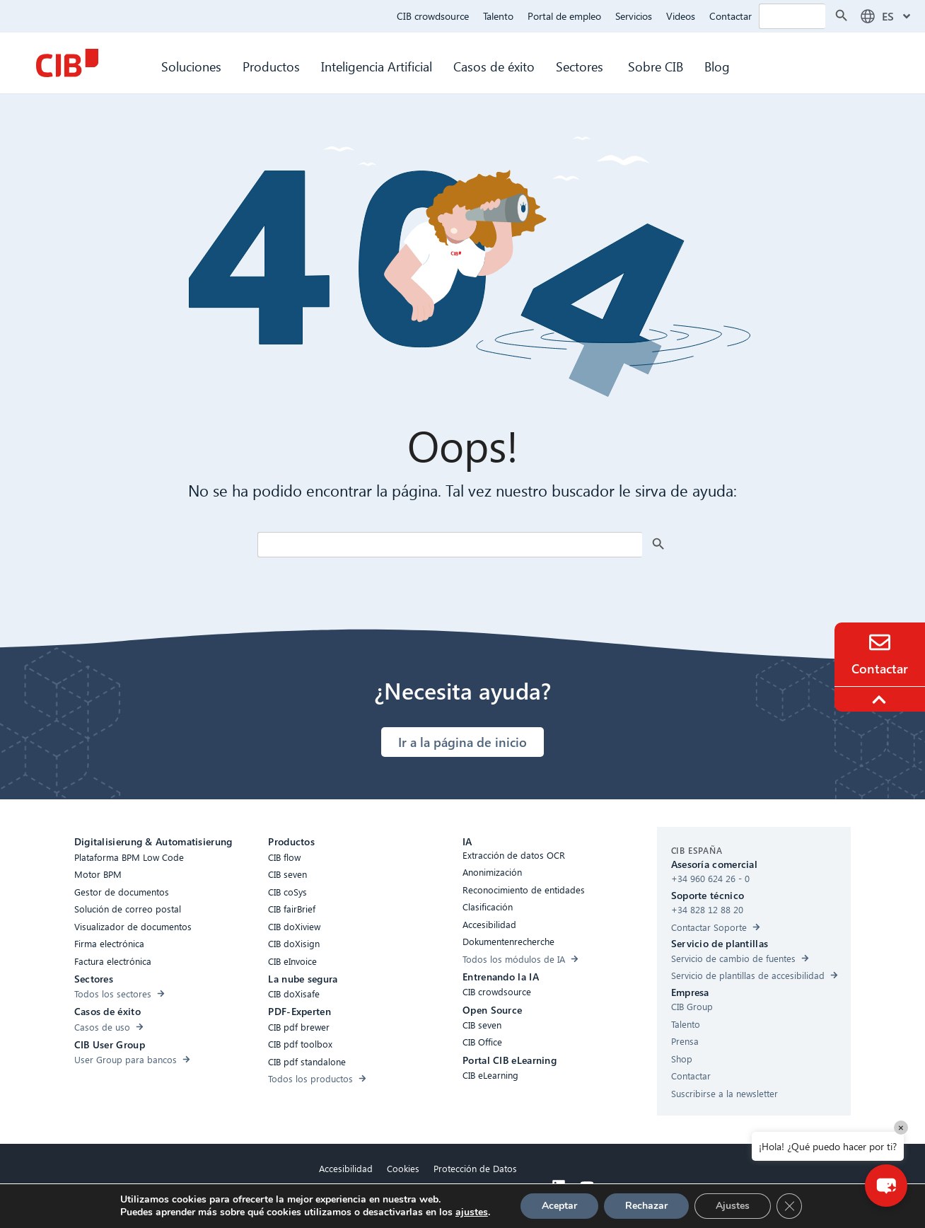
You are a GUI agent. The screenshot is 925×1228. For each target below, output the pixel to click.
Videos (680, 16)
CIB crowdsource (433, 16)
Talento (498, 16)
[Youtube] (587, 1186)
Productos (271, 66)
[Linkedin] (559, 1186)
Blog (717, 66)
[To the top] (881, 699)
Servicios (633, 16)
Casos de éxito (494, 66)
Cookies (403, 1168)
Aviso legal (418, 1201)
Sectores (581, 66)
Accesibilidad (346, 1168)
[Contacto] (879, 642)
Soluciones (191, 66)
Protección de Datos (475, 1168)
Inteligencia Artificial (376, 66)
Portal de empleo (564, 16)
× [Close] (900, 1127)
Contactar (730, 16)
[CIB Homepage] (67, 63)
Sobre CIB (655, 66)
